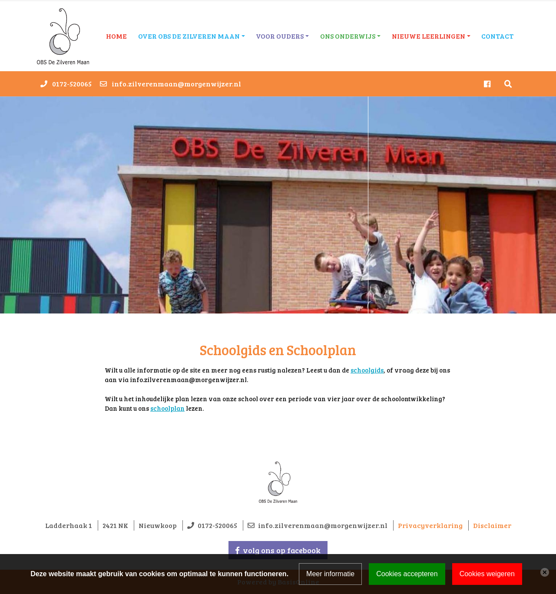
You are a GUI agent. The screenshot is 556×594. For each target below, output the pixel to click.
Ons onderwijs (347, 35)
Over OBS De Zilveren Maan (189, 35)
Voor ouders (280, 35)
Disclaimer (492, 525)
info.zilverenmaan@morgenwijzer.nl (176, 83)
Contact (497, 35)
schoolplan (167, 408)
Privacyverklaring (430, 525)
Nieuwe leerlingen (428, 35)
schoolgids (367, 370)
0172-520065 (72, 83)
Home (116, 35)
